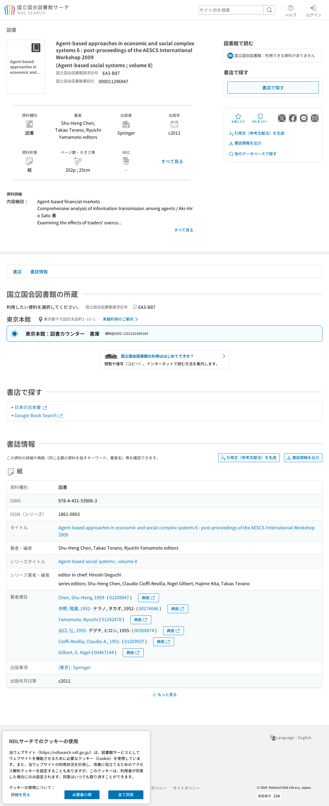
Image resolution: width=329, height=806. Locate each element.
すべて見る (172, 161)
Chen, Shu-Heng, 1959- (82, 597)
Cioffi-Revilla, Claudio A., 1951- (89, 641)
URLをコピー (260, 118)
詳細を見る (20, 794)
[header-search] (236, 10)
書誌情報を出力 (244, 143)
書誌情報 (39, 271)
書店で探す (273, 87)
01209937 (134, 641)
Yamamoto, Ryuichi (78, 619)
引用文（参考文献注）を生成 (256, 133)
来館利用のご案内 (121, 319)
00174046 (148, 608)
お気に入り (238, 118)
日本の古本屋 (31, 407)
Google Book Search (39, 415)
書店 (17, 271)
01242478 (111, 619)
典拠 (148, 598)
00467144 (104, 652)
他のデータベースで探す (252, 154)
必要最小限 (82, 794)
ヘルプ (290, 10)
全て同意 (126, 794)
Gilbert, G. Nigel (74, 652)
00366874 (144, 630)
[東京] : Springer (74, 667)
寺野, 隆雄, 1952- (75, 608)
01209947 (119, 597)
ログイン (313, 10)
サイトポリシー (186, 788)
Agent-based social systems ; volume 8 (97, 561)
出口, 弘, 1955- (72, 630)
